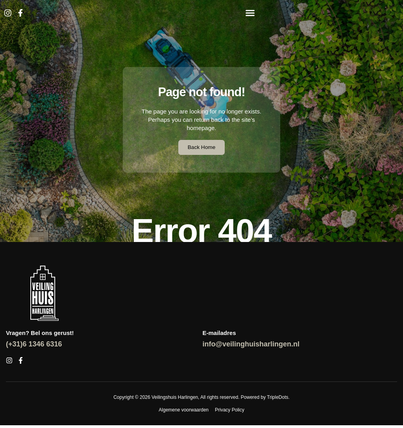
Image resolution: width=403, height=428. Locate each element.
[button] (249, 13)
